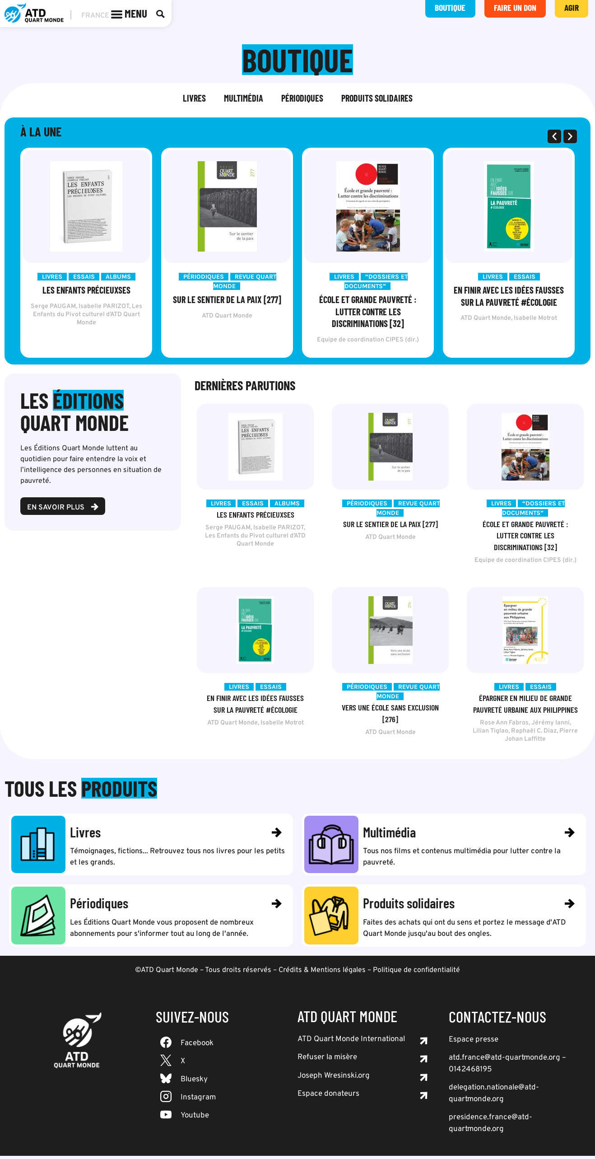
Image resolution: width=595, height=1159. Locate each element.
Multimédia (243, 98)
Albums (118, 277)
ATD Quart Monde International (351, 1042)
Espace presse (473, 1043)
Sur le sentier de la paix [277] (227, 300)
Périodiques (302, 98)
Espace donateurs (328, 1097)
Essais (84, 277)
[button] (554, 137)
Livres (194, 98)
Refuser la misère (327, 1061)
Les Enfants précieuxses (86, 290)
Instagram (198, 1101)
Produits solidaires (377, 98)
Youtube (195, 1119)
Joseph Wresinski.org (334, 1079)
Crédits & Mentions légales (322, 973)
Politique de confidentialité (416, 973)
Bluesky (194, 1083)
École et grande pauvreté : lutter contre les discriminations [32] (368, 312)
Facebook (197, 1047)
